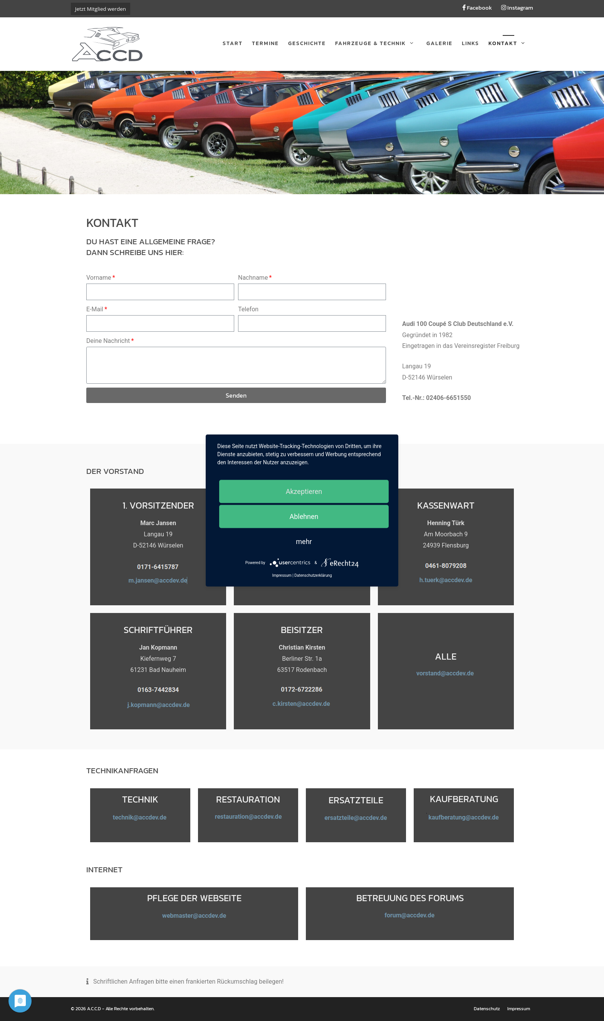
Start (233, 43)
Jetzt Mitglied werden (100, 8)
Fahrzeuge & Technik (378, 43)
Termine (265, 43)
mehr (304, 541)
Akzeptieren (304, 491)
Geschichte (307, 43)
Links (470, 43)
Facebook (477, 7)
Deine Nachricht (108, 340)
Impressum (518, 1008)
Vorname (98, 277)
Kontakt (510, 43)
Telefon (248, 309)
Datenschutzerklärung (313, 575)
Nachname (253, 277)
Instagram (517, 7)
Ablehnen (303, 516)
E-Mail (94, 309)
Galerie (439, 43)
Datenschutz (487, 1008)
